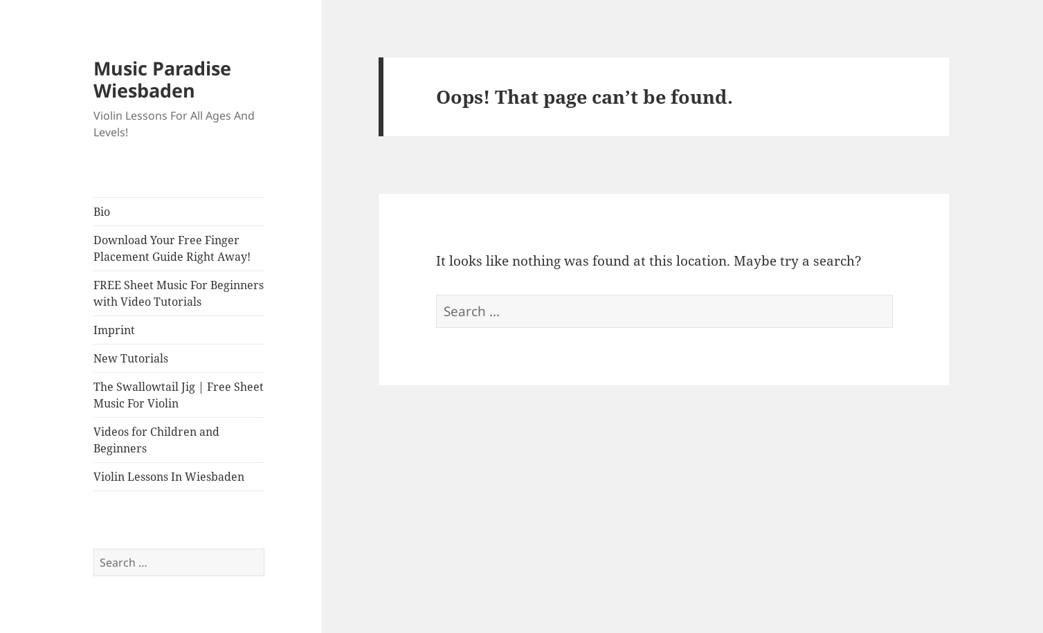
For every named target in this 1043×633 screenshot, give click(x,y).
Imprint (114, 330)
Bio (101, 211)
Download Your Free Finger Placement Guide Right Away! (172, 248)
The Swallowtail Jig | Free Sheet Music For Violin (178, 395)
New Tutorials (130, 358)
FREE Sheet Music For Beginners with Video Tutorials (178, 293)
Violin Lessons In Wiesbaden (168, 476)
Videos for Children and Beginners (156, 440)
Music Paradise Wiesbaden (162, 79)
